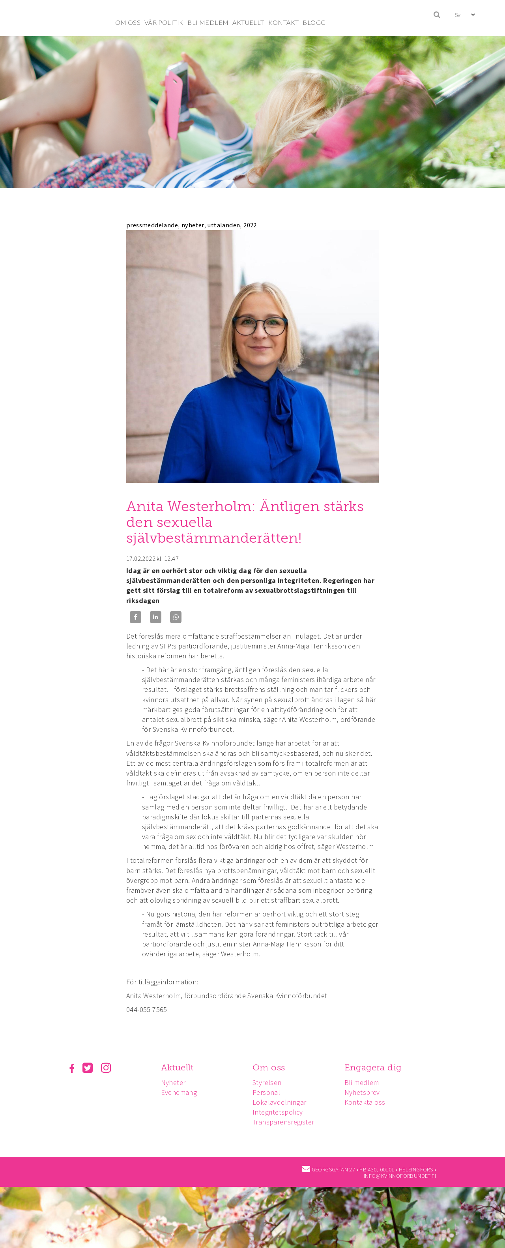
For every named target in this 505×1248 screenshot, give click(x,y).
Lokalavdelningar (282, 1102)
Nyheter (174, 1082)
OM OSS (127, 22)
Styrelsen (269, 1082)
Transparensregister (286, 1121)
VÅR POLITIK (163, 22)
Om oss (271, 1067)
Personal (268, 1092)
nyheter (192, 225)
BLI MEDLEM (207, 22)
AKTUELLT (248, 22)
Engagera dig (376, 1067)
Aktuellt (178, 1067)
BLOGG (314, 22)
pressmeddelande (152, 225)
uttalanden (224, 225)
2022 (250, 225)
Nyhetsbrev (365, 1092)
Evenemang (180, 1092)
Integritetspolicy (280, 1112)
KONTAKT (283, 22)
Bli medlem (365, 1082)
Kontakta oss (368, 1102)
